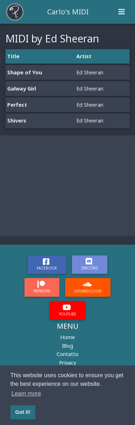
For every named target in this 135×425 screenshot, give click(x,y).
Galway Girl (21, 88)
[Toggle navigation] (121, 12)
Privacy (67, 362)
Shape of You (24, 72)
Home (67, 337)
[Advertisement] (67, 185)
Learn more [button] (26, 394)
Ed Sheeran (89, 72)
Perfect (17, 104)
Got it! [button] (22, 412)
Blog (67, 345)
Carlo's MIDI (68, 12)
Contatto (67, 354)
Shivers (16, 120)
